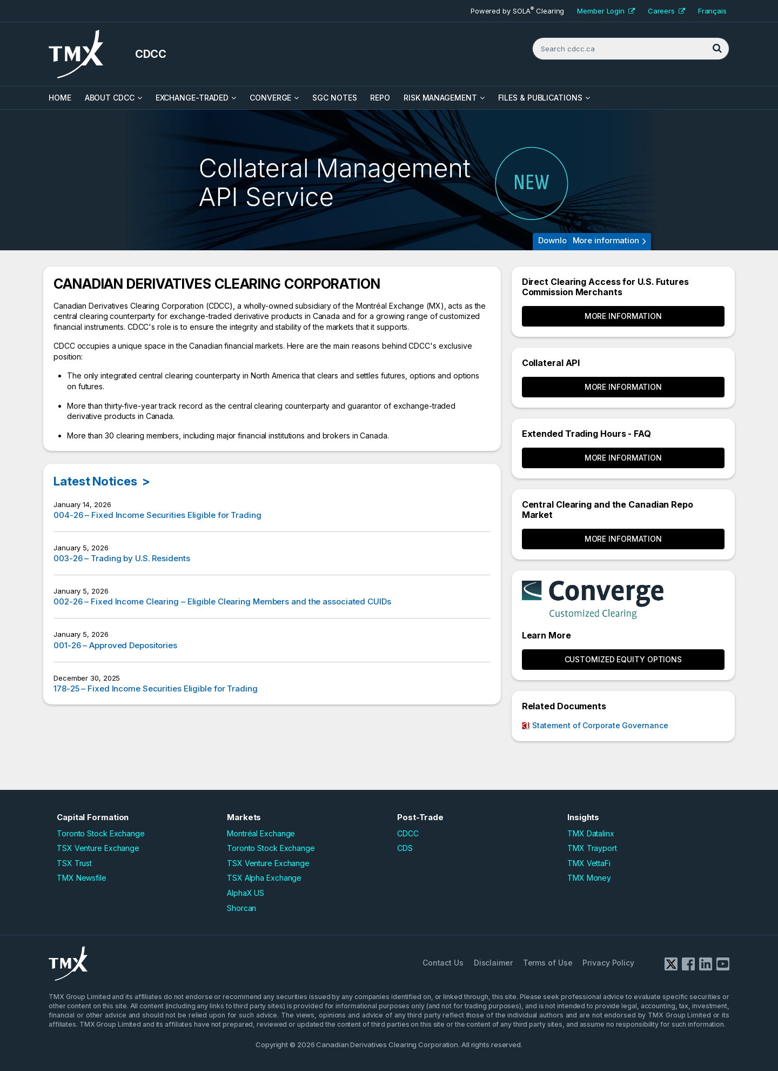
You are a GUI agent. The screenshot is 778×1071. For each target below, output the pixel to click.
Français (712, 10)
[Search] (717, 48)
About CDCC (110, 97)
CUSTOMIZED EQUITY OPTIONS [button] (623, 659)
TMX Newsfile (81, 877)
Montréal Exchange (261, 833)
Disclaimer (493, 962)
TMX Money (589, 877)
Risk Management (440, 97)
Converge (270, 97)
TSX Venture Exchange (98, 848)
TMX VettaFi (589, 863)
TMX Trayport (592, 848)
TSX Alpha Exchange (264, 877)
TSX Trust (74, 863)
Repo (380, 97)
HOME (60, 97)
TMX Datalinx (590, 833)
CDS (405, 848)
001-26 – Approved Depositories (115, 645)
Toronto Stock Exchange (101, 833)
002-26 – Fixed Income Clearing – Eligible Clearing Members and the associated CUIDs (222, 601)
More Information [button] (623, 316)
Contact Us (443, 962)
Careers (666, 10)
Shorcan (241, 908)
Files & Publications (540, 97)
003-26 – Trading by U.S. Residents (121, 558)
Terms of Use (548, 962)
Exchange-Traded (192, 97)
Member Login (606, 10)
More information (606, 240)
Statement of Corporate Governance (600, 725)
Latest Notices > (101, 481)
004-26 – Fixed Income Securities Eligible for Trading (157, 515)
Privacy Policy (608, 962)
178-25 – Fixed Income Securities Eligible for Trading (155, 688)
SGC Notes (334, 97)
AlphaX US (245, 892)
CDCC (408, 833)
